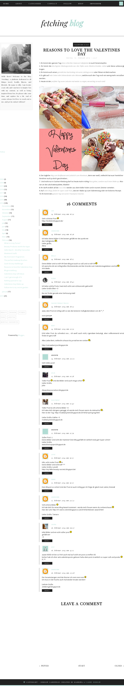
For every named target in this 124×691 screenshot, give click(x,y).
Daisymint (55, 400)
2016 (2, 196)
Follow (68, 3)
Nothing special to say (13, 280)
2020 (2, 182)
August (5, 220)
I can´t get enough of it (13, 277)
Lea (52, 211)
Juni (3, 226)
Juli (3, 223)
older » (119, 666)
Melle (53, 256)
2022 (2, 179)
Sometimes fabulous (50, 291)
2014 (2, 203)
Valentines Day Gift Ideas (14, 274)
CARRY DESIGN (93, 682)
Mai (3, 230)
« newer (44, 666)
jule (52, 547)
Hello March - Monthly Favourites (17, 250)
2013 (2, 296)
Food (3, 317)
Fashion (13, 312)
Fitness (22, 312)
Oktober (5, 213)
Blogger (21, 335)
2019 (2, 186)
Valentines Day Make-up (14, 284)
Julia (53, 373)
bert (53, 326)
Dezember (6, 206)
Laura (53, 524)
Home (6, 3)
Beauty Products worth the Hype (17, 246)
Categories (35, 3)
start (82, 666)
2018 (2, 189)
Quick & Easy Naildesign (13, 263)
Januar (5, 291)
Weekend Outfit (10, 253)
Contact (52, 3)
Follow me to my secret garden (16, 287)
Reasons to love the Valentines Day (18, 267)
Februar (5, 240)
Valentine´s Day (81, 45)
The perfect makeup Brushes (15, 260)
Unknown (55, 231)
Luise (53, 454)
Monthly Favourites (9, 322)
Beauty (4, 312)
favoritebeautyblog (60, 303)
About (18, 3)
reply (47, 225)
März (4, 237)
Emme (53, 479)
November (6, 209)
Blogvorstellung (10, 270)
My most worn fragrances (14, 257)
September (6, 216)
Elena (53, 278)
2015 (2, 199)
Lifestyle (11, 317)
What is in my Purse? (12, 243)
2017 (2, 193)
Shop (80, 3)
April (4, 233)
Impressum (95, 3)
